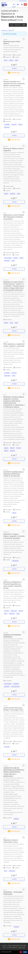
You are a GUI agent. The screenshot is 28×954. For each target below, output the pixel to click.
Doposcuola (15, 561)
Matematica (7, 375)
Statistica (16, 819)
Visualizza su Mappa (6, 30)
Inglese (6, 450)
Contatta (14, 68)
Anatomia (16, 927)
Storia (18, 193)
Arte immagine (7, 258)
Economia (14, 124)
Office (13, 375)
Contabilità (6, 124)
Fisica (5, 871)
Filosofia (15, 258)
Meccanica (6, 747)
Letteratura (6, 260)
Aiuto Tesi (6, 611)
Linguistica (12, 193)
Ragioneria (6, 127)
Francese (18, 448)
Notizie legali (21, 947)
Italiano (11, 60)
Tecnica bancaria (15, 686)
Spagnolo (12, 450)
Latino (16, 60)
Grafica (21, 258)
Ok (21, 952)
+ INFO (25, 952)
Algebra (6, 448)
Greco (5, 60)
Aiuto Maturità (7, 684)
